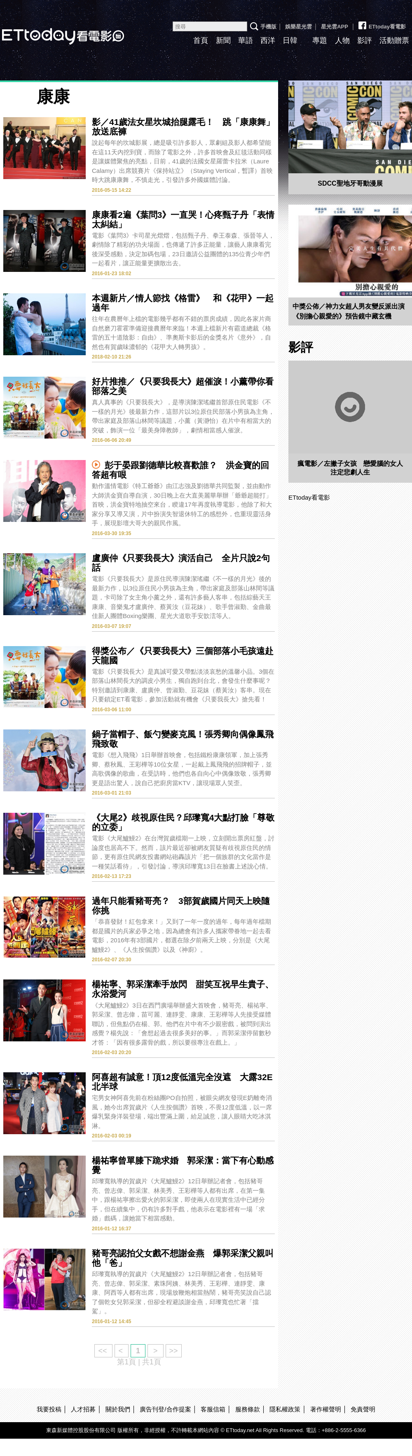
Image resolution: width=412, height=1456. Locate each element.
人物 (342, 40)
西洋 (267, 40)
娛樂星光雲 (298, 27)
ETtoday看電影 (381, 23)
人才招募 (83, 1409)
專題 (319, 40)
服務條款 (247, 1409)
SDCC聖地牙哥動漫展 (350, 183)
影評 (364, 40)
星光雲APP (334, 27)
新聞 (223, 40)
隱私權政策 (284, 1409)
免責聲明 (363, 1409)
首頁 (200, 40)
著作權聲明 (325, 1409)
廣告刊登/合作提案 (165, 1409)
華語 (245, 40)
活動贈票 (394, 40)
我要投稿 (49, 1409)
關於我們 (117, 1409)
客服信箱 (213, 1409)
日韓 (290, 40)
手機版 (268, 27)
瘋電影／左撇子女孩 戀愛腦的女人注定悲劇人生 (350, 468)
